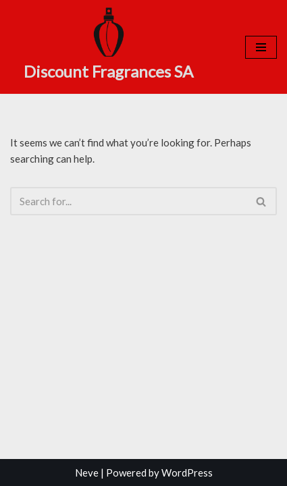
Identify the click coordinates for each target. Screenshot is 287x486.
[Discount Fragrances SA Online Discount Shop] (108, 45)
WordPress (187, 472)
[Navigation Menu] (261, 47)
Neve (87, 472)
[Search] (128, 201)
